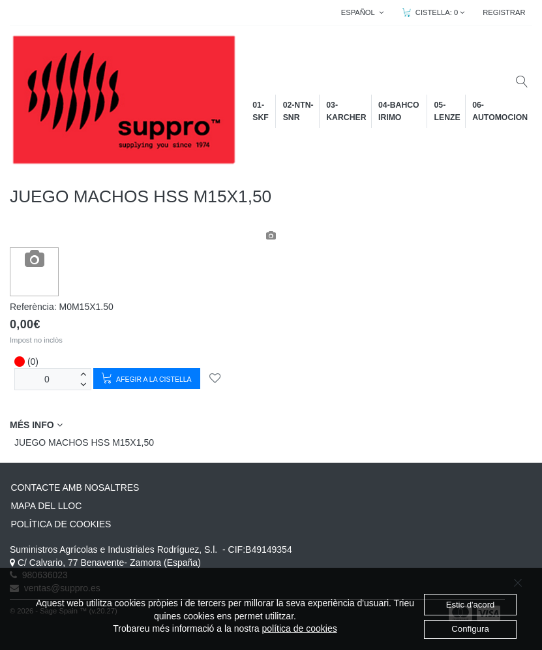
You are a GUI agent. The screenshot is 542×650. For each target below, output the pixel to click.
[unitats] (47, 379)
